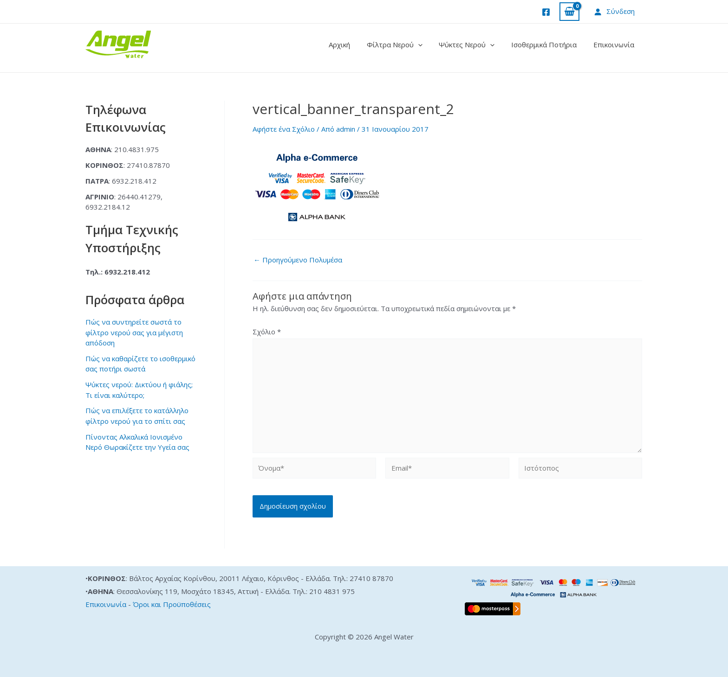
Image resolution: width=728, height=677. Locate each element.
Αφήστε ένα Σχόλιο (284, 129)
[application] (427, 44)
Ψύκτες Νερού (473, 44)
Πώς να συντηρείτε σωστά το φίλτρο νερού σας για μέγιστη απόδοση (134, 332)
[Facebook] (546, 12)
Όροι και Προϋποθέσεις (172, 604)
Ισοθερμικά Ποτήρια (548, 44)
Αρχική (351, 44)
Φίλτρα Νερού (404, 44)
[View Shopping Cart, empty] (569, 11)
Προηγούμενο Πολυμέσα (298, 259)
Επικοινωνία (615, 44)
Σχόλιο (267, 331)
